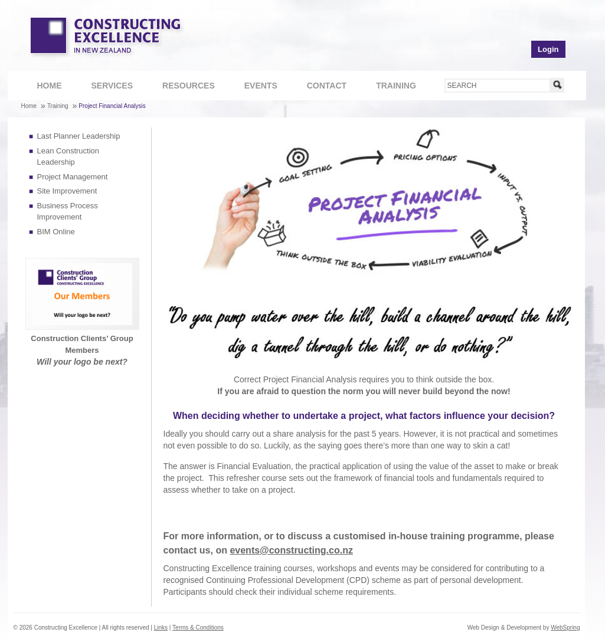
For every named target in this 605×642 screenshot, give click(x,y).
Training (389, 87)
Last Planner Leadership (78, 136)
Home (49, 85)
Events (260, 85)
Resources (182, 87)
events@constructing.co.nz (291, 550)
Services (106, 87)
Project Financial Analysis (112, 106)
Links (161, 627)
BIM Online (56, 231)
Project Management (72, 176)
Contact (320, 87)
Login (548, 49)
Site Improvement (67, 190)
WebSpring (565, 627)
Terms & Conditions (198, 627)
